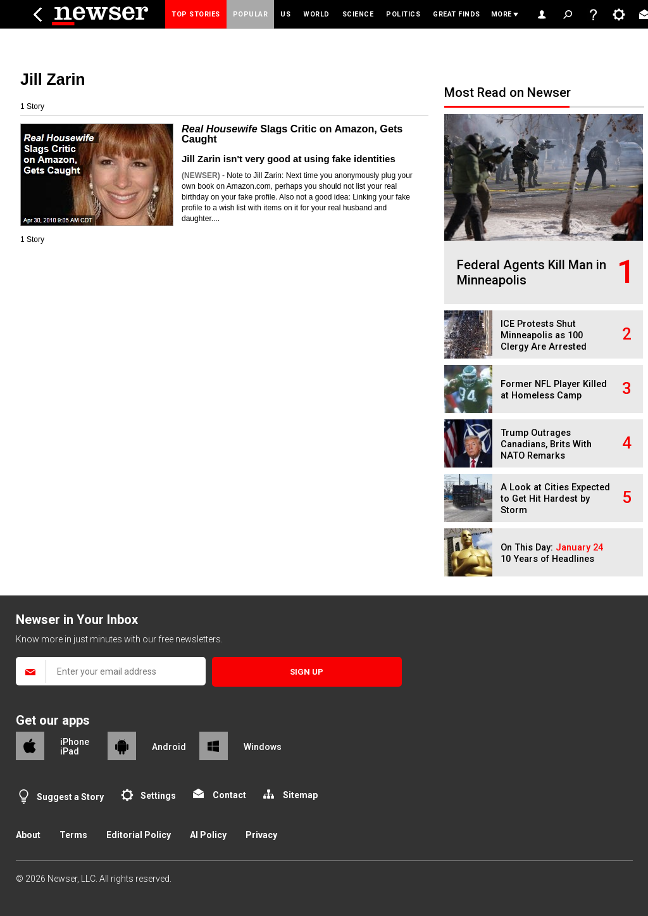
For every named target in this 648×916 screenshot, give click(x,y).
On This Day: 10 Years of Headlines (552, 553)
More (501, 14)
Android (169, 747)
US (285, 14)
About (28, 835)
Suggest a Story (70, 797)
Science (358, 14)
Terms (73, 835)
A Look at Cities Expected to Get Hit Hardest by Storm (555, 499)
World (316, 14)
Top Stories (195, 14)
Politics (403, 14)
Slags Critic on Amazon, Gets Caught (292, 133)
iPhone (74, 742)
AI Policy (208, 835)
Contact (229, 795)
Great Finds (456, 14)
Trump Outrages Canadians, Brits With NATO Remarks (546, 444)
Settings (158, 796)
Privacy (261, 835)
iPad (69, 751)
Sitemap (300, 795)
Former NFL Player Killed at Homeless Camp (554, 390)
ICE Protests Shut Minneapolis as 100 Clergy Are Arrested (544, 335)
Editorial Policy (138, 835)
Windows (263, 747)
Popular (250, 14)
